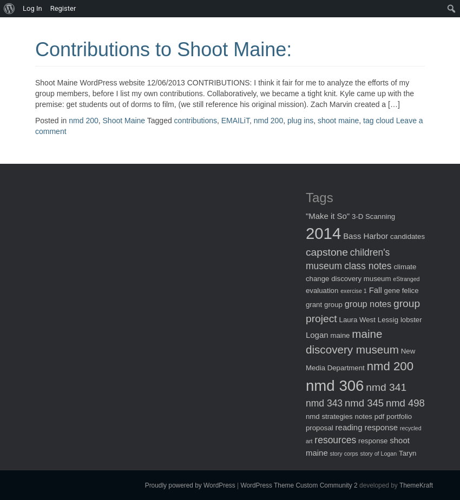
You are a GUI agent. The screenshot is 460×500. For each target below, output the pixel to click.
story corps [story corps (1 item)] (344, 453)
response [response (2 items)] (372, 441)
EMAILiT (235, 120)
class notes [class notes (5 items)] (368, 266)
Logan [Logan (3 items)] (317, 334)
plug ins (300, 120)
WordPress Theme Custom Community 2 (298, 485)
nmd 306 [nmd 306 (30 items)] (335, 385)
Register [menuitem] (63, 8)
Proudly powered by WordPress (190, 485)
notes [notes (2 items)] (363, 416)
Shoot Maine (124, 120)
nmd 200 (83, 120)
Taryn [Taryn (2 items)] (407, 453)
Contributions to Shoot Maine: (163, 49)
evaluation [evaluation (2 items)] (322, 290)
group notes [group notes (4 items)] (368, 304)
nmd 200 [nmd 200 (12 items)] (390, 366)
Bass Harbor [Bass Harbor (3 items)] (365, 236)
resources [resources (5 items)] (335, 440)
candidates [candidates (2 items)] (407, 236)
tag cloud (378, 120)
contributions (195, 120)
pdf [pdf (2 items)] (379, 416)
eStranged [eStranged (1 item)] (406, 279)
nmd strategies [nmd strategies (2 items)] (329, 416)
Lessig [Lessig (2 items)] (388, 320)
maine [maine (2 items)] (340, 335)
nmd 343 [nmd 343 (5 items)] (324, 403)
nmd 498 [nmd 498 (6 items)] (405, 403)
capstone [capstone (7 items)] (327, 252)
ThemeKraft (416, 485)
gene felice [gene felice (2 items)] (401, 290)
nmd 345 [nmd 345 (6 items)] (364, 403)
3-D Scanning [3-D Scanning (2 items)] (373, 216)
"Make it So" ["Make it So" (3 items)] (328, 216)
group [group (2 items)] (333, 305)
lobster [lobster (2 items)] (411, 320)
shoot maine (338, 120)
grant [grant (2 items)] (314, 305)
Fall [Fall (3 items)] (375, 290)
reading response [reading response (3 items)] (367, 427)
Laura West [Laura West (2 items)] (357, 320)
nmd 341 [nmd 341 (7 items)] (386, 387)
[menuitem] (9, 8)
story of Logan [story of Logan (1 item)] (378, 453)
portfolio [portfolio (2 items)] (399, 416)
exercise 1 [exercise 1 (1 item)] (353, 291)
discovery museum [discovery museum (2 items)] (361, 279)
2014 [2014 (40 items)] (323, 233)
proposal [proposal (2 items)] (319, 428)
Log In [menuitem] (32, 8)
